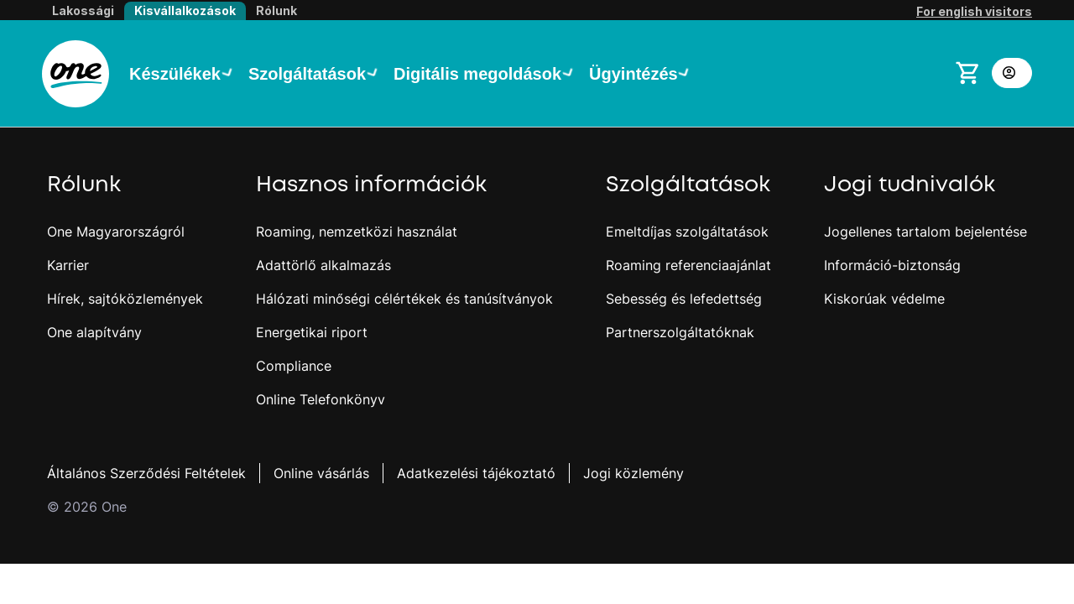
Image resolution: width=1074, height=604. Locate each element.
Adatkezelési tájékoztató (476, 473)
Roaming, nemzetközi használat (356, 231)
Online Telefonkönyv (320, 399)
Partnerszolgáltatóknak (680, 332)
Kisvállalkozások (185, 10)
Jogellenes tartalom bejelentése (925, 231)
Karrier (68, 265)
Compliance (293, 365)
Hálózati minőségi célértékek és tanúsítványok (404, 298)
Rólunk (276, 10)
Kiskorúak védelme (884, 298)
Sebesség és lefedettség (684, 298)
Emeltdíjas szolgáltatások (687, 231)
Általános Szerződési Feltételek (146, 473)
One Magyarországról (116, 231)
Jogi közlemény (633, 473)
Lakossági (83, 10)
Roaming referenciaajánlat (688, 265)
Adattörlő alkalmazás (323, 265)
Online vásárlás (321, 473)
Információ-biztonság (892, 265)
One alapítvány (94, 332)
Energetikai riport (312, 332)
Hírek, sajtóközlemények (125, 298)
